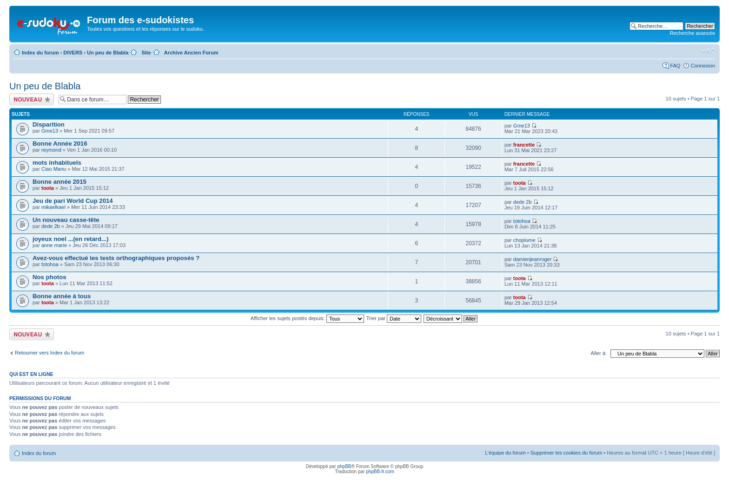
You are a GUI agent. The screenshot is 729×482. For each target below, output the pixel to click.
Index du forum (40, 52)
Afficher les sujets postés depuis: (307, 318)
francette (524, 144)
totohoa (521, 221)
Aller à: (599, 353)
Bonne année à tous (62, 296)
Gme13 (49, 131)
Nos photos (49, 277)
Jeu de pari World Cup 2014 (73, 200)
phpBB (344, 466)
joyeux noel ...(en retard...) (70, 238)
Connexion (702, 65)
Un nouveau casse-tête (66, 219)
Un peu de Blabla (107, 52)
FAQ (675, 65)
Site (146, 52)
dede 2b (522, 202)
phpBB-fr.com (380, 471)
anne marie (54, 245)
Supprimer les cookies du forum (566, 452)
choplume (524, 240)
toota (47, 188)
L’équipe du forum (505, 452)
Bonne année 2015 (59, 181)
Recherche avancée (692, 33)
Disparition (49, 124)
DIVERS (72, 52)
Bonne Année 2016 (60, 143)
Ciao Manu (53, 169)
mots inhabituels (57, 162)
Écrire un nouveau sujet (31, 99)
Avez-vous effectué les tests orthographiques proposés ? (116, 257)
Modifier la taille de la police (708, 51)
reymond (51, 150)
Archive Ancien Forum (191, 52)
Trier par (393, 318)
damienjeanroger (532, 259)
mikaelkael (53, 207)
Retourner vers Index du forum (49, 352)
